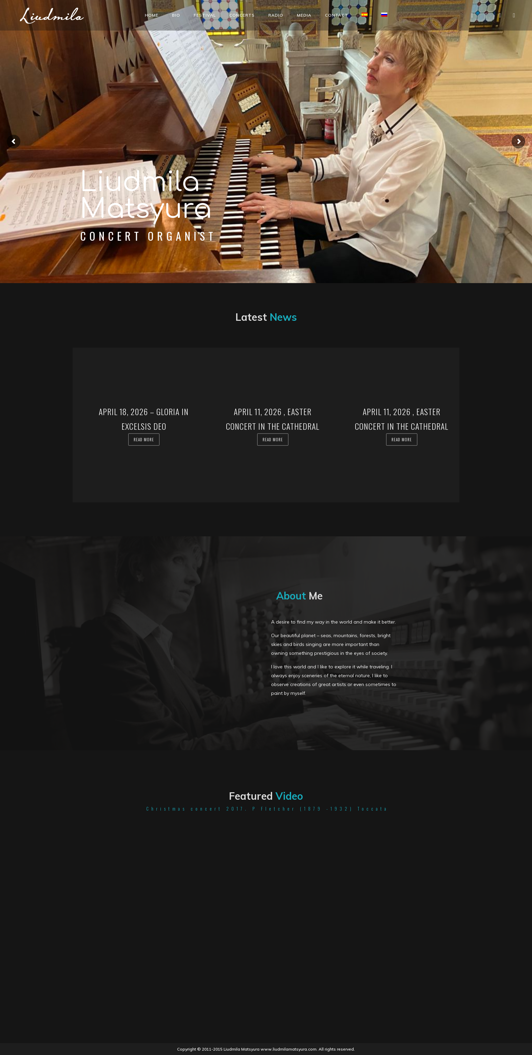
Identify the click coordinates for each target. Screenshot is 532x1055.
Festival (205, 15)
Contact (336, 15)
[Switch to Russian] (384, 15)
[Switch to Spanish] (365, 15)
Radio (275, 15)
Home (151, 15)
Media (304, 15)
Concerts (242, 15)
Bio (176, 15)
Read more (144, 439)
